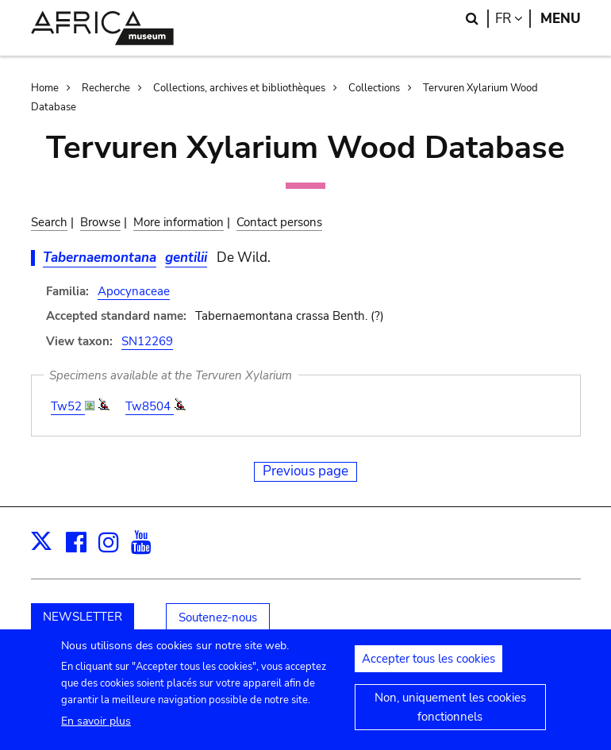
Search (49, 222)
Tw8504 (149, 406)
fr (513, 19)
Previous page (305, 471)
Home (45, 88)
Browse (100, 222)
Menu (560, 19)
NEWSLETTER (82, 617)
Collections (374, 88)
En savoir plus (96, 727)
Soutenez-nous (218, 617)
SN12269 (147, 341)
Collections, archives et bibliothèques (239, 88)
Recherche (106, 88)
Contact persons (279, 222)
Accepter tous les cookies (428, 664)
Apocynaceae (134, 291)
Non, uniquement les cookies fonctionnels (450, 712)
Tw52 (68, 406)
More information (178, 222)
